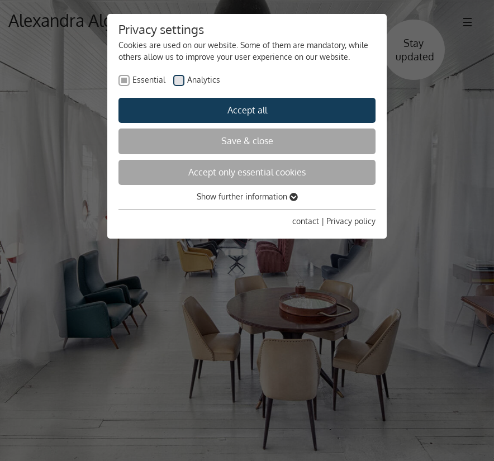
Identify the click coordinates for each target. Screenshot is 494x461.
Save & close (247, 140)
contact (305, 221)
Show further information (247, 196)
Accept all (247, 110)
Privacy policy (351, 221)
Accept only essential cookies (247, 172)
